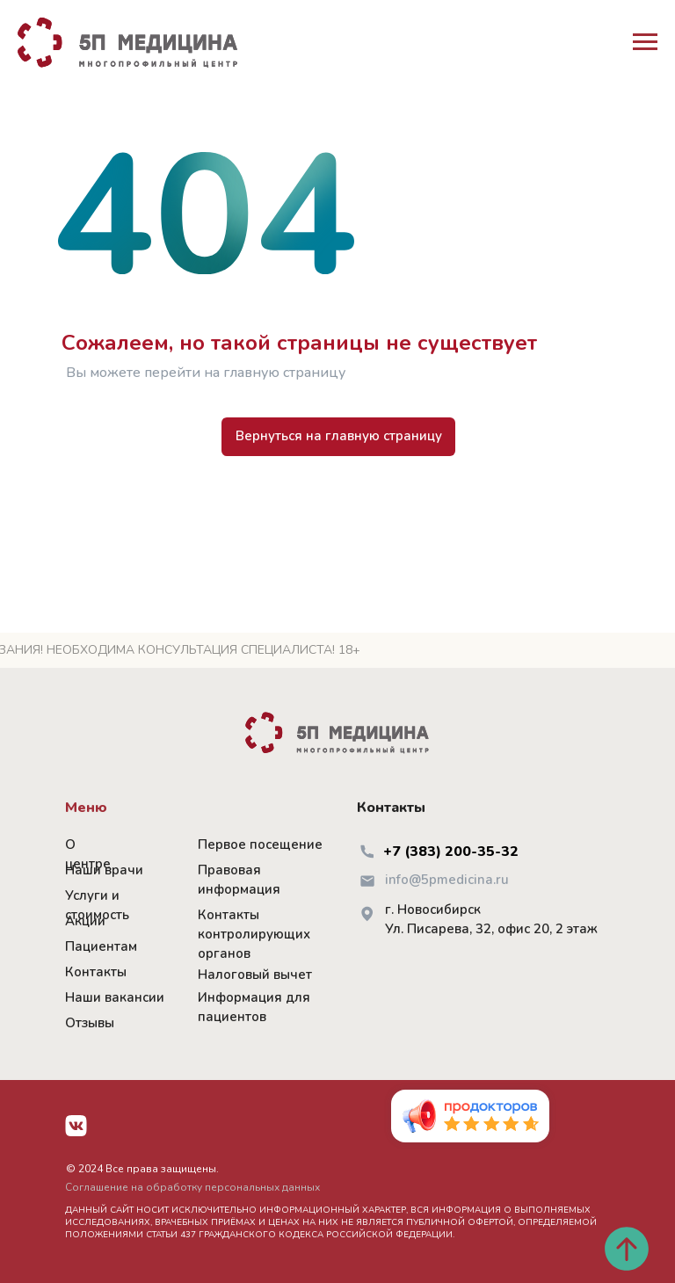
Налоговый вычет (255, 974)
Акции (85, 921)
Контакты (96, 972)
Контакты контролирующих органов (254, 934)
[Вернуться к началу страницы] (627, 1249)
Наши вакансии (114, 997)
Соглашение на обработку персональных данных (192, 1187)
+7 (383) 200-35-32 (451, 851)
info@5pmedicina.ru (447, 879)
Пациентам (101, 946)
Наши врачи (104, 870)
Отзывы (89, 1023)
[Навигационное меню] (645, 42)
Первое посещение (260, 844)
